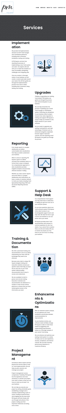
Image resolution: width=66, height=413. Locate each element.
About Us (49, 7)
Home (37, 7)
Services (42, 7)
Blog (55, 7)
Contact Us (61, 7)
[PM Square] (7, 7)
